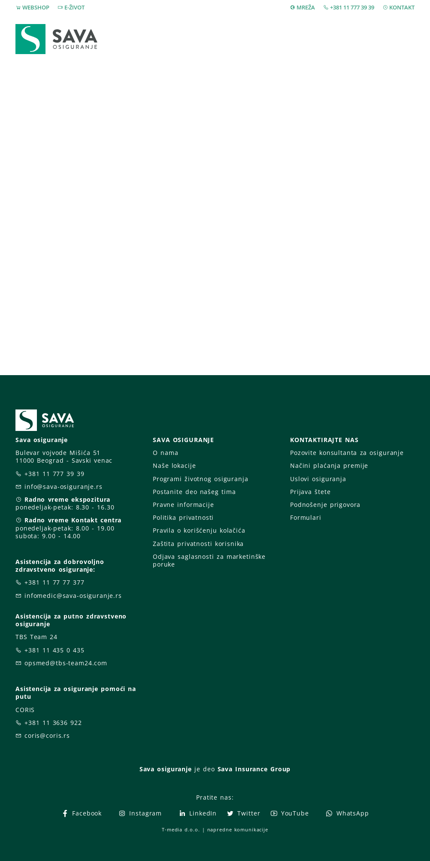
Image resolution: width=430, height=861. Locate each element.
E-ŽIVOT (74, 7)
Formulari (305, 517)
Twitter (243, 813)
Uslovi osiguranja (318, 479)
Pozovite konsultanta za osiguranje (347, 453)
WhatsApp (347, 813)
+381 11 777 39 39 (352, 7)
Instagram (140, 813)
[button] (399, 33)
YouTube (289, 813)
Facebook (81, 813)
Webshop (123, 33)
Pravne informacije (183, 504)
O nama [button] (302, 33)
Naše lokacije (174, 465)
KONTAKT (402, 7)
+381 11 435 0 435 (54, 650)
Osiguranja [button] (179, 33)
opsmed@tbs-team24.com (65, 663)
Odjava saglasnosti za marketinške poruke (209, 560)
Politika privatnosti (183, 517)
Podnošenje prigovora (325, 504)
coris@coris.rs (47, 735)
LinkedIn (197, 813)
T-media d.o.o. (181, 829)
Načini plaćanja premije (329, 465)
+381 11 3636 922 (53, 723)
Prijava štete (241, 38)
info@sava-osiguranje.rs (63, 486)
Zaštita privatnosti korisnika (198, 544)
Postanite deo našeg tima (194, 492)
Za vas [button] (354, 33)
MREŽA (306, 7)
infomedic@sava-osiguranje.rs (73, 595)
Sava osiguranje (165, 769)
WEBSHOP (35, 7)
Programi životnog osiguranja (200, 479)
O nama (165, 453)
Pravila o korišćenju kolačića (199, 530)
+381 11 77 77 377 (54, 582)
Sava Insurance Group (254, 769)
